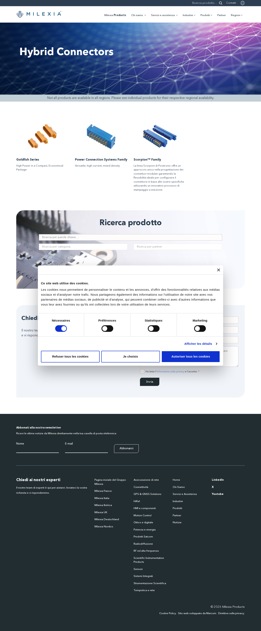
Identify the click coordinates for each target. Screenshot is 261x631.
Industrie (188, 15)
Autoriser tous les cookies (190, 356)
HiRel (137, 501)
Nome (20, 443)
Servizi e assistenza (163, 15)
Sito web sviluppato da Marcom (197, 613)
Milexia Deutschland (106, 519)
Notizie (177, 522)
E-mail (69, 443)
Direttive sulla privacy (231, 613)
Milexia (115, 15)
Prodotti (205, 15)
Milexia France (103, 491)
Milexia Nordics (103, 526)
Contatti (231, 3)
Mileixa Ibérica (103, 505)
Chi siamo (137, 15)
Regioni (235, 15)
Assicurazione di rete (146, 480)
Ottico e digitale (143, 522)
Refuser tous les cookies (70, 356)
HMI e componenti (145, 508)
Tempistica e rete (144, 590)
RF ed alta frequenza (146, 551)
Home (176, 480)
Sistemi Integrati (143, 576)
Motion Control (142, 515)
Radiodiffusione (143, 544)
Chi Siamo (179, 487)
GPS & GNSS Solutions (147, 494)
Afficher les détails (198, 343)
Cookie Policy (167, 613)
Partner (221, 15)
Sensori (138, 569)
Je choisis (130, 356)
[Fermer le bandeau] (218, 269)
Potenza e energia (145, 529)
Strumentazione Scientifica (150, 583)
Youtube (218, 494)
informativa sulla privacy (170, 371)
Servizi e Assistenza (185, 494)
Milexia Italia (101, 498)
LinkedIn (218, 480)
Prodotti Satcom (143, 536)
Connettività (141, 487)
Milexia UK (100, 512)
